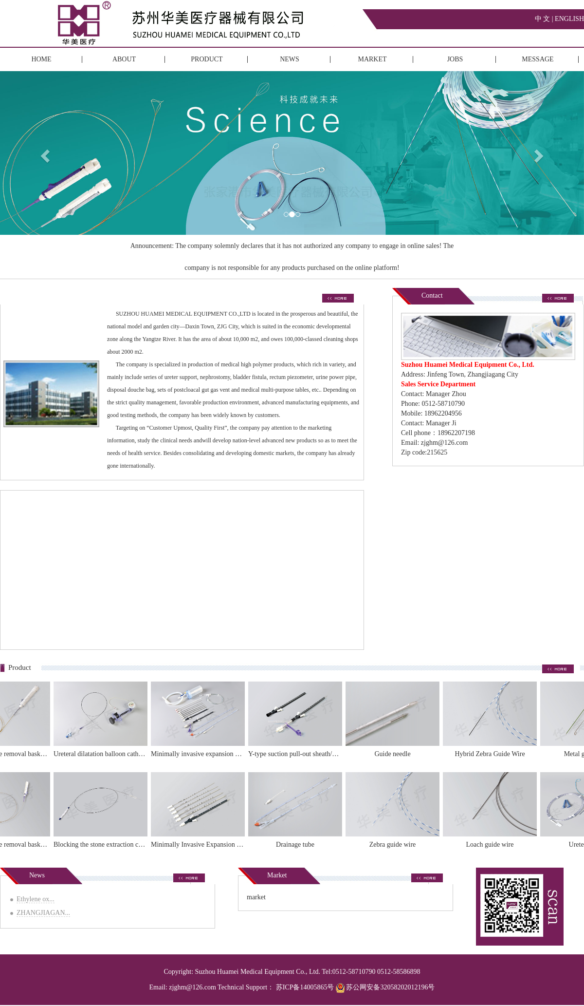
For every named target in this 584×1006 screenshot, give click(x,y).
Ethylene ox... (36, 899)
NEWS (289, 59)
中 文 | (545, 18)
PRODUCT (206, 59)
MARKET (372, 59)
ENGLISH (569, 18)
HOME (41, 59)
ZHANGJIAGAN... (43, 912)
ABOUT (124, 59)
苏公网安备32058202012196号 (385, 987)
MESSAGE (537, 59)
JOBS (455, 59)
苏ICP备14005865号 (305, 987)
